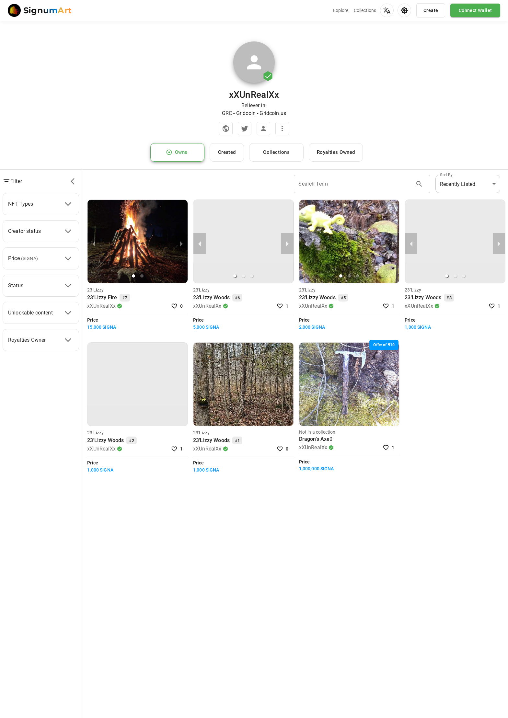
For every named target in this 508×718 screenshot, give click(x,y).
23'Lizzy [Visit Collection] (95, 289)
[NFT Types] (68, 204)
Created (227, 152)
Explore (340, 10)
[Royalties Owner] (68, 340)
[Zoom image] (254, 65)
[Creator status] (68, 231)
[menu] (387, 10)
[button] (133, 276)
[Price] (68, 258)
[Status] (68, 285)
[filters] (72, 181)
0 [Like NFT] (177, 306)
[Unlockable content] (68, 312)
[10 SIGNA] (383, 345)
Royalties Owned (336, 152)
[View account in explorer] (263, 128)
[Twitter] (244, 128)
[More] (282, 128)
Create (431, 10)
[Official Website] (226, 128)
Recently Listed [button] (457, 184)
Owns (177, 152)
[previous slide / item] (93, 243)
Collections (365, 10)
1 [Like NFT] (283, 306)
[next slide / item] (181, 243)
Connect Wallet (475, 10)
